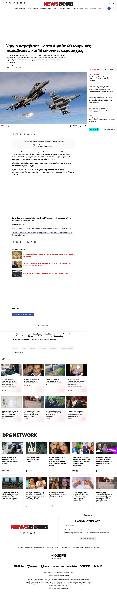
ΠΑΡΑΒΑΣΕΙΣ (53, 348)
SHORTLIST (93, 8)
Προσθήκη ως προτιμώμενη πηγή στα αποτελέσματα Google (43, 145)
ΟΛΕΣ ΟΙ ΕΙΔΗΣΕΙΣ (20, 8)
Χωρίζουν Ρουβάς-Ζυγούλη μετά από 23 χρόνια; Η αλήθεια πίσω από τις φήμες (32, 381)
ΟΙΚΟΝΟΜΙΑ (43, 8)
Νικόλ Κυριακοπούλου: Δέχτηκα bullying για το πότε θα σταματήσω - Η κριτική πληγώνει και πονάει (104, 461)
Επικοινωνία (88, 547)
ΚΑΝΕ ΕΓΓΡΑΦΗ (87, 539)
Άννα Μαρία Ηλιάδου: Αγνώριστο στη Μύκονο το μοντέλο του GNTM (58, 495)
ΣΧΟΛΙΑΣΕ (73, 126)
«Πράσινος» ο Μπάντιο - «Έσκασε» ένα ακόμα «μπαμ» (34, 459)
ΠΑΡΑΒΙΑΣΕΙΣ (42, 348)
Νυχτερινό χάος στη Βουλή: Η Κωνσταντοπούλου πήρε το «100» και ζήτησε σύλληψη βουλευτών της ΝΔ (76, 413)
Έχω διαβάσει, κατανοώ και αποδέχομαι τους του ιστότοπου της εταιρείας (87, 529)
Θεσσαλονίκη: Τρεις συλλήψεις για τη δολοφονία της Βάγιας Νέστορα (10, 460)
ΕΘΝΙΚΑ (3, 125)
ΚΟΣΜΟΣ (55, 8)
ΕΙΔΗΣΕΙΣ (32, 348)
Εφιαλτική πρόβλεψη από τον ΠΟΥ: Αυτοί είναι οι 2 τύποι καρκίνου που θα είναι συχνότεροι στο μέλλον (10, 413)
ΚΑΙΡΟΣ (76, 8)
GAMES (100, 8)
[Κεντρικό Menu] (114, 8)
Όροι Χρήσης (28, 547)
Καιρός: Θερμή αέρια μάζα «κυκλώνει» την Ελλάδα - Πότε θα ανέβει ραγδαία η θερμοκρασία (54, 413)
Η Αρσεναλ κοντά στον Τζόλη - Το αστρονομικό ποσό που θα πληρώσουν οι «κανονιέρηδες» (101, 110)
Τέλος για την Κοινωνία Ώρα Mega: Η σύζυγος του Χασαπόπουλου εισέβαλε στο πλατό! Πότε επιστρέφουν (81, 461)
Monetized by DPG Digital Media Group (64, 572)
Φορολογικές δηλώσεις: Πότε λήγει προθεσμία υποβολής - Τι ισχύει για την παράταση (100, 78)
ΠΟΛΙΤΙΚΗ (35, 8)
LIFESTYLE (69, 8)
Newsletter (24, 339)
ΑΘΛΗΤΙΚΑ (62, 8)
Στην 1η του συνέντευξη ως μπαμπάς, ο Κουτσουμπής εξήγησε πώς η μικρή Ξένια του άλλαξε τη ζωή (35, 496)
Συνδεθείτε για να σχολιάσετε (23, 314)
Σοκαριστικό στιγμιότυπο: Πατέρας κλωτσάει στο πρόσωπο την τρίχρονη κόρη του (54, 382)
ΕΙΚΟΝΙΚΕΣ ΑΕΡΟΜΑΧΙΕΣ (67, 348)
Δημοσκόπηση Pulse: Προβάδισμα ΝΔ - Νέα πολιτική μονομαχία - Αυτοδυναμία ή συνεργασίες (80, 497)
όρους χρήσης (91, 529)
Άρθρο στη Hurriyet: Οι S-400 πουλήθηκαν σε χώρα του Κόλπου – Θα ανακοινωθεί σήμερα (11, 496)
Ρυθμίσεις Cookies (65, 547)
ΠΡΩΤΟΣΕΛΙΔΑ (84, 8)
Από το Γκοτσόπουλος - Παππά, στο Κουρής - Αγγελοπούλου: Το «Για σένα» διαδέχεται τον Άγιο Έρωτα (58, 461)
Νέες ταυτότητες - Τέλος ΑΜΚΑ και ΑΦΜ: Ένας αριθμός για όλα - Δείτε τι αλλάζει (42, 229)
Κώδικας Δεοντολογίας (52, 547)
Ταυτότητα (20, 547)
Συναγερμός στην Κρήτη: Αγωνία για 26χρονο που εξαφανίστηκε (45, 273)
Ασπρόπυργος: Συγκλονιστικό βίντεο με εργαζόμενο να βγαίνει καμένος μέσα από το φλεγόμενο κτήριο (32, 413)
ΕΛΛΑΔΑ (29, 8)
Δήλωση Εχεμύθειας (39, 547)
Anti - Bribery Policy (78, 547)
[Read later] (85, 126)
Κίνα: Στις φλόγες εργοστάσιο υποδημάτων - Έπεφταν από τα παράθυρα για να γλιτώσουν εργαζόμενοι (102, 119)
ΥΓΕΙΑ (49, 8)
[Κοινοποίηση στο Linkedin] (28, 134)
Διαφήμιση (96, 547)
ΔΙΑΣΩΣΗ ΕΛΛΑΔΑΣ (18, 352)
